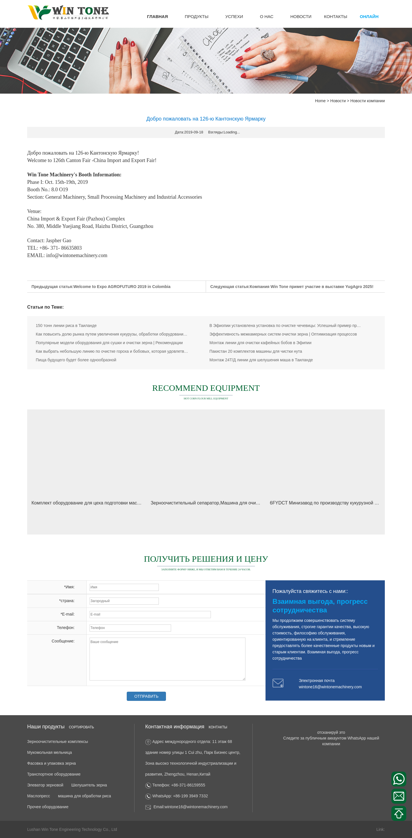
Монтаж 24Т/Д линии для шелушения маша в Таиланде (261, 360)
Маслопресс (38, 796)
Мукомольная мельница (49, 752)
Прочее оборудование (47, 807)
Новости (301, 16)
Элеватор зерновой (45, 785)
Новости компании (367, 100)
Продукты (197, 16)
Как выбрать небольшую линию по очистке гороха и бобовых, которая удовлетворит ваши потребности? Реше (112, 351)
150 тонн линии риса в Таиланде (66, 325)
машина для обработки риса (84, 796)
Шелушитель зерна (89, 785)
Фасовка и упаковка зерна (51, 763)
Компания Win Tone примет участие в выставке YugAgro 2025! (311, 286)
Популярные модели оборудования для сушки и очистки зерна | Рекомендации (109, 342)
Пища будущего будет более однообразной (76, 360)
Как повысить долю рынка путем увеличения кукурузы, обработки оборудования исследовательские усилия (112, 334)
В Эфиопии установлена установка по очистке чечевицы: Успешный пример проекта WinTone (286, 325)
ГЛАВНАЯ (157, 16)
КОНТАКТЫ (335, 16)
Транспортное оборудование (54, 774)
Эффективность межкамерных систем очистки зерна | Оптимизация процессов (283, 334)
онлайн (369, 16)
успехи (234, 16)
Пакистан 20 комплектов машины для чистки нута (255, 351)
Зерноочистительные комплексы (57, 741)
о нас (266, 16)
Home (320, 100)
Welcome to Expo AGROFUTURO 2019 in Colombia (122, 286)
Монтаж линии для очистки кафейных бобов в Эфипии (260, 342)
